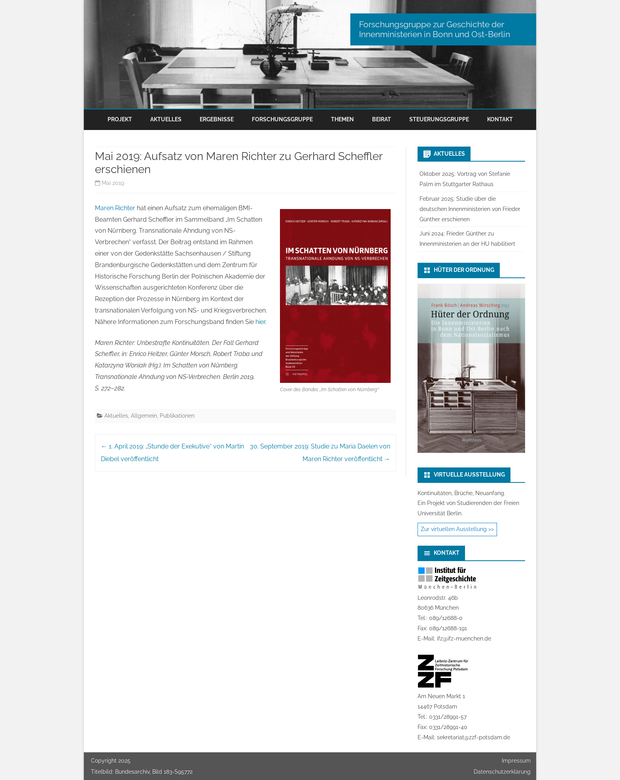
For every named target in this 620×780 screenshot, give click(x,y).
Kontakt (500, 119)
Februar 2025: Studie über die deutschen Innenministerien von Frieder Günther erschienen (470, 209)
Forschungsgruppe (282, 119)
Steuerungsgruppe (439, 119)
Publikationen (177, 416)
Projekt (120, 119)
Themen (342, 119)
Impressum (516, 760)
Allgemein (144, 416)
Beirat (381, 119)
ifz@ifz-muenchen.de (464, 638)
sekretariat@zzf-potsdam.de (473, 737)
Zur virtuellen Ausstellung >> (457, 529)
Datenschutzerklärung (502, 772)
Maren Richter (115, 208)
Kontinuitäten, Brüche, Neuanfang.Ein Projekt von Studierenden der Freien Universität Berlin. (468, 503)
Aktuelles (165, 119)
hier (260, 322)
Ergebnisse (217, 119)
